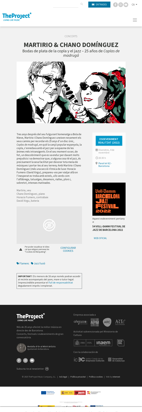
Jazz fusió (38, 263)
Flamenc (23, 263)
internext (116, 376)
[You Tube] (126, 4)
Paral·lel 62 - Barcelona (105, 164)
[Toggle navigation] (135, 20)
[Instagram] (121, 4)
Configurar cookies (68, 249)
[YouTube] (32, 360)
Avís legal (63, 376)
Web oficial (100, 238)
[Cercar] (81, 4)
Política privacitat (78, 376)
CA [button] (133, 4)
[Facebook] (115, 4)
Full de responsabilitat (60, 282)
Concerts (71, 36)
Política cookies (96, 376)
